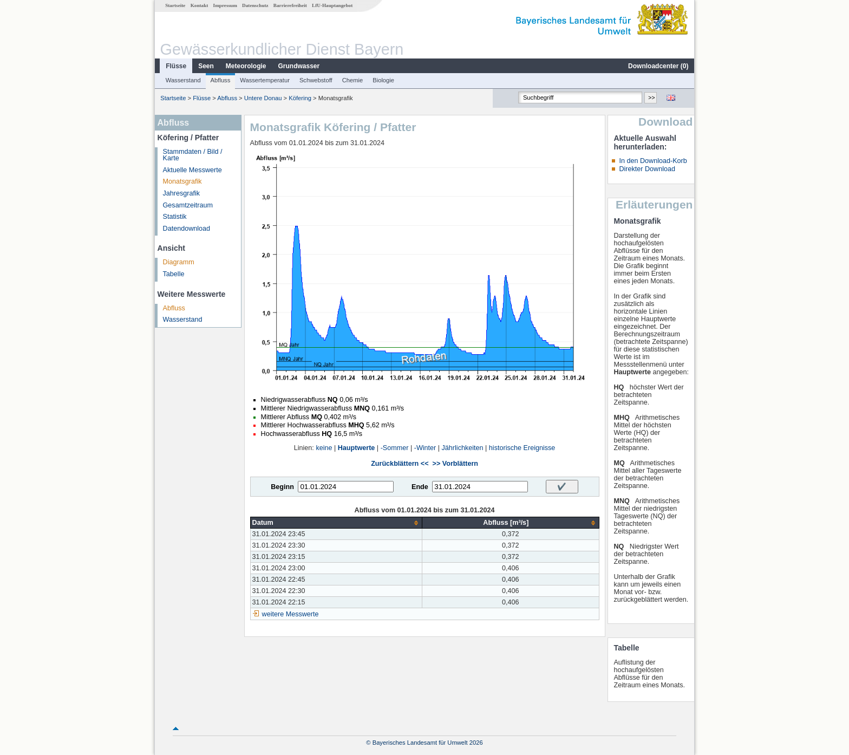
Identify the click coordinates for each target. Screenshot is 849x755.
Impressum (225, 5)
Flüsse (176, 66)
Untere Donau (263, 98)
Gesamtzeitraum (188, 205)
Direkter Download (647, 169)
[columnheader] (336, 523)
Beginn (282, 487)
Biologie (383, 80)
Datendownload (187, 228)
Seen (206, 66)
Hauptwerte (356, 448)
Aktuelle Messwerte (192, 170)
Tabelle (174, 274)
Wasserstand (183, 80)
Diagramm (178, 262)
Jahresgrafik (181, 193)
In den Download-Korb (653, 161)
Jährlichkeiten (463, 448)
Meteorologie (246, 66)
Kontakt (199, 5)
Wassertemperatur (265, 80)
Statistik (175, 216)
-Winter (425, 448)
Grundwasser (299, 66)
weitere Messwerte (290, 614)
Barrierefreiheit (290, 5)
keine (324, 448)
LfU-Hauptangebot (332, 5)
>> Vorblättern (455, 463)
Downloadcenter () (658, 66)
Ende (420, 487)
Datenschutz (255, 5)
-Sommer (395, 448)
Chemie (352, 80)
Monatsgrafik (182, 181)
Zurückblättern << (399, 463)
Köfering (300, 98)
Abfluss (221, 80)
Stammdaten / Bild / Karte (193, 155)
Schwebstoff (315, 80)
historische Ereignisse (522, 448)
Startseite (175, 5)
